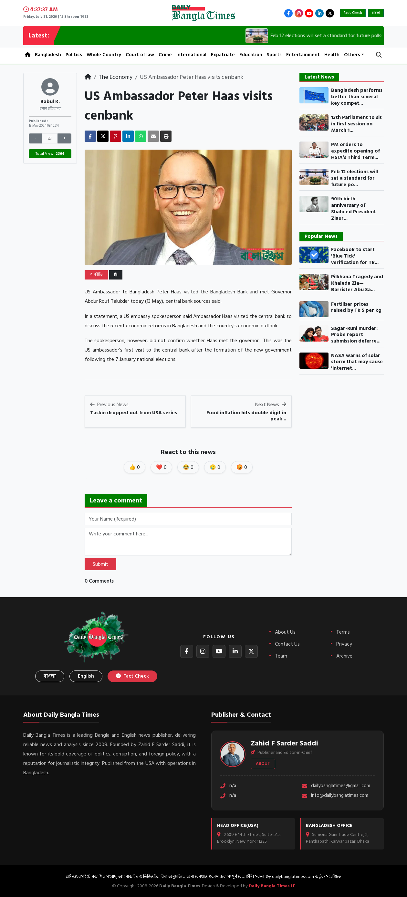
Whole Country (104, 55)
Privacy (344, 644)
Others (352, 55)
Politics (74, 55)
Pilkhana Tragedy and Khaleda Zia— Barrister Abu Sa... (357, 283)
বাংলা (376, 13)
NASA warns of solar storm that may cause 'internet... (357, 362)
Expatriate (223, 55)
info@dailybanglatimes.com (334, 795)
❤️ (161, 467)
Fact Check (353, 13)
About (263, 763)
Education (250, 55)
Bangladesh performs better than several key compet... (356, 96)
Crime (165, 55)
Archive (344, 656)
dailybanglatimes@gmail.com (335, 786)
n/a (228, 786)
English (86, 676)
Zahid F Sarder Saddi (284, 743)
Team (281, 656)
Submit (100, 564)
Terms (343, 632)
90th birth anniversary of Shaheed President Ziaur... (353, 208)
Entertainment (303, 55)
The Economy (115, 77)
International (191, 55)
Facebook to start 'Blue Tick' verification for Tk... (355, 256)
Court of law (140, 55)
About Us (285, 632)
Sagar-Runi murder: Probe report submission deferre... (356, 334)
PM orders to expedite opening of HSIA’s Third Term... (355, 151)
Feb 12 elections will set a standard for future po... (354, 178)
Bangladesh (48, 55)
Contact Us (287, 644)
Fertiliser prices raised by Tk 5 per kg (356, 307)
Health (331, 55)
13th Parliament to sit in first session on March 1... (356, 123)
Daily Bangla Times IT (272, 886)
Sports (274, 55)
